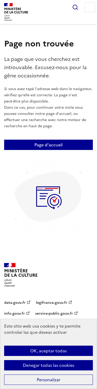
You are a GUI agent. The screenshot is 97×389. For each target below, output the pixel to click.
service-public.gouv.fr (54, 313)
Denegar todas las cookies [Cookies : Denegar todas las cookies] (48, 365)
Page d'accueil (48, 145)
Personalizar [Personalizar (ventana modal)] (48, 380)
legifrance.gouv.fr (51, 302)
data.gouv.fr (15, 302)
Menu (90, 7)
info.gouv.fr (14, 313)
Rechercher (75, 7)
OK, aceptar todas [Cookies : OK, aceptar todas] (48, 351)
